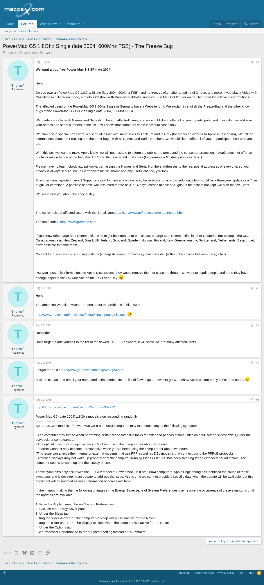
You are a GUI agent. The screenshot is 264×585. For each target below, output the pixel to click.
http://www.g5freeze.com (78, 222)
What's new (48, 24)
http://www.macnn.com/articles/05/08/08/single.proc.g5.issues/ (81, 314)
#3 (257, 325)
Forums (27, 24)
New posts (9, 31)
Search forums (28, 31)
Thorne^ (11, 52)
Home (10, 24)
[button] (60, 24)
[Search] (252, 24)
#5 (257, 399)
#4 (257, 362)
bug (48, 52)
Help (240, 572)
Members (73, 24)
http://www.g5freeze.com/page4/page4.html (153, 212)
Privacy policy (225, 572)
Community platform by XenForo (132, 581)
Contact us (183, 572)
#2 (257, 288)
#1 (257, 62)
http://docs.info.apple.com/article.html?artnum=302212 (75, 407)
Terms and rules (203, 572)
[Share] (252, 62)
